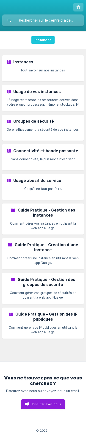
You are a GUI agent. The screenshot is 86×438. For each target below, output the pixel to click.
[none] (78, 7)
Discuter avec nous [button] (46, 404)
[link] (43, 68)
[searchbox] (43, 20)
